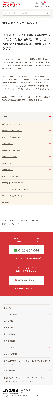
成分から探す (9, 321)
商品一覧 (7, 307)
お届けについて (7, 170)
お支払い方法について (9, 157)
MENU (48, 4)
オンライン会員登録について (12, 137)
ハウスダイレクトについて (11, 124)
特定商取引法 (8, 378)
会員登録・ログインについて (12, 131)
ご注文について (7, 144)
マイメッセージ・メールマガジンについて (16, 189)
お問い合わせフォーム (27, 280)
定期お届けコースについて (11, 150)
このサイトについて (22, 378)
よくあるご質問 (10, 354)
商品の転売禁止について (14, 370)
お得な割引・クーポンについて (12, 183)
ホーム (4, 220)
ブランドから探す (11, 314)
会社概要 (30, 381)
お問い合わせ (6, 202)
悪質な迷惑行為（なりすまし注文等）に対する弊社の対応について (27, 362)
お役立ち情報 (9, 341)
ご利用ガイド (14, 220)
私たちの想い (9, 334)
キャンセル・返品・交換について (13, 176)
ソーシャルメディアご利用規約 (14, 381)
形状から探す (9, 327)
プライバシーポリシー (39, 378)
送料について (6, 163)
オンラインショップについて (29, 220)
